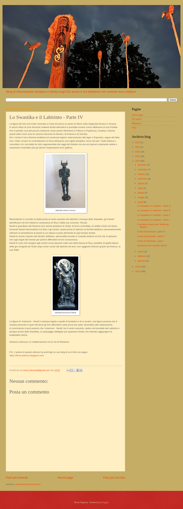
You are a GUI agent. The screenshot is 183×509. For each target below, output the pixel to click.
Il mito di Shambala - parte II (150, 236)
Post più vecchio (114, 477)
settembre (143, 178)
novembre (143, 169)
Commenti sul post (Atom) (27, 484)
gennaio (142, 261)
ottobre (141, 174)
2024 (138, 147)
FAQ (134, 127)
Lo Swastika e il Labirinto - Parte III (154, 210)
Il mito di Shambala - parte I (150, 241)
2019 (138, 266)
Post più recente (17, 477)
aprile (141, 202)
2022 (138, 151)
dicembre (142, 165)
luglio (140, 188)
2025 (138, 142)
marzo (141, 251)
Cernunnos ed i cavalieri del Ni (152, 245)
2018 (138, 271)
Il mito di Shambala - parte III (151, 231)
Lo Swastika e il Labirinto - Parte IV (154, 206)
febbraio (142, 256)
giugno (141, 192)
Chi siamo (136, 119)
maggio (141, 197)
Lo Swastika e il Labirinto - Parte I (153, 220)
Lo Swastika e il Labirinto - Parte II (153, 215)
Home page (65, 477)
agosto (141, 183)
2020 (138, 161)
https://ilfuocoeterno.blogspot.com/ (26, 355)
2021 (138, 156)
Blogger (105, 502)
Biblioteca (136, 123)
